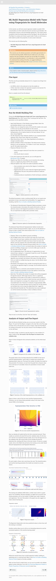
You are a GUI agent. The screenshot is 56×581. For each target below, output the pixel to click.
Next (44, 569)
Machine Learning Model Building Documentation (21, 11)
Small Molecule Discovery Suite (17, 9)
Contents (27, 7)
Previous (13, 569)
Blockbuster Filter (15, 158)
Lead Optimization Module (33, 9)
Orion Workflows (28, 2)
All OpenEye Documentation (16, 7)
